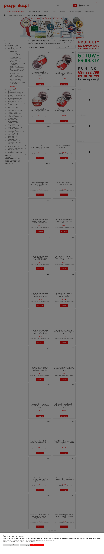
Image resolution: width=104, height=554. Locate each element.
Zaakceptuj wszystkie (37, 545)
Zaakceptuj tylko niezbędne (11, 545)
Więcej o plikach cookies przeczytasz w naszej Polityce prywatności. (19, 541)
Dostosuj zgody (25, 545)
